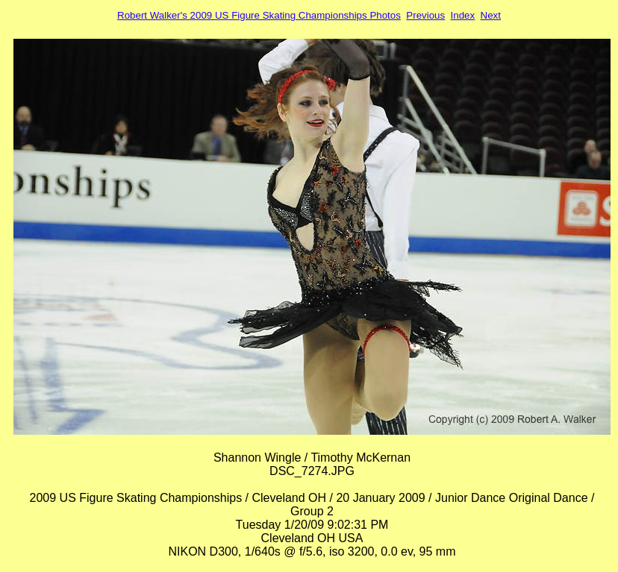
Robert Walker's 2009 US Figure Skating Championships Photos (259, 15)
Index (463, 15)
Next (491, 15)
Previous (425, 15)
